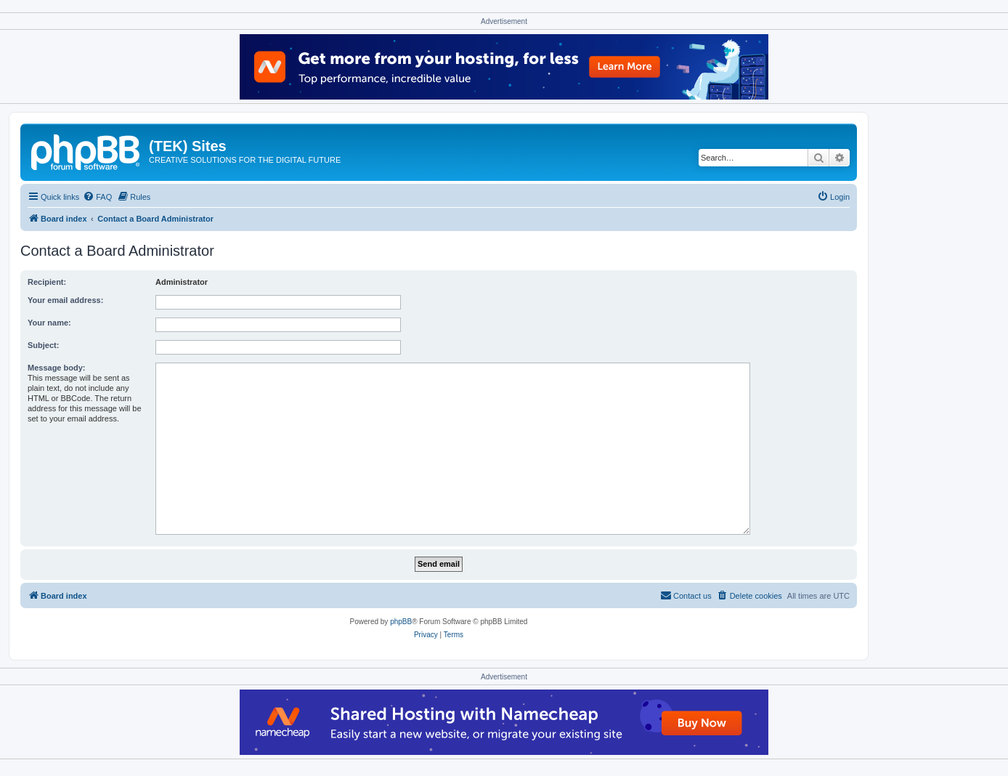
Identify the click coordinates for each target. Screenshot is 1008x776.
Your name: (49, 322)
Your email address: (65, 300)
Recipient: (47, 282)
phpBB (401, 622)
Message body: (56, 367)
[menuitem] (97, 197)
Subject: (43, 345)
